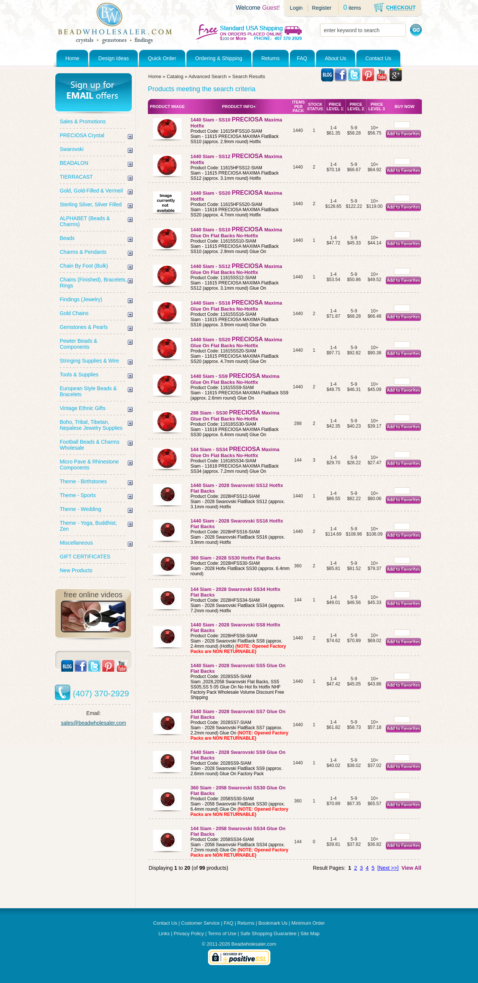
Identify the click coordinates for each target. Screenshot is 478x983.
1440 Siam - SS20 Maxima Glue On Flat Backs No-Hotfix (236, 342)
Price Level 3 (376, 106)
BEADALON (74, 163)
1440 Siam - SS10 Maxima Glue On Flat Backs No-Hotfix (236, 232)
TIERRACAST (76, 177)
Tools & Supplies (79, 375)
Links (164, 933)
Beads (67, 238)
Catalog (175, 76)
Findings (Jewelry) (81, 299)
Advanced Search (208, 76)
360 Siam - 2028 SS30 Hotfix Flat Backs (236, 558)
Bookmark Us (273, 923)
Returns (270, 58)
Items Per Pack (298, 106)
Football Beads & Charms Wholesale (90, 445)
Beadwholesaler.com (254, 944)
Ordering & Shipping (218, 58)
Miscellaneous (76, 543)
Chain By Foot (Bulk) (84, 266)
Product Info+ (238, 106)
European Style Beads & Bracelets (88, 391)
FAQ (302, 58)
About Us (336, 58)
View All (411, 868)
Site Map (310, 933)
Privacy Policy (189, 933)
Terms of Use (222, 933)
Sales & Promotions (83, 121)
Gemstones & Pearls (84, 327)
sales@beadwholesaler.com (93, 723)
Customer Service (200, 923)
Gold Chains (74, 313)
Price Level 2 (355, 106)
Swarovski (72, 149)
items (354, 8)
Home (72, 58)
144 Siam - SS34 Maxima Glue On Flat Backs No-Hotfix (234, 452)
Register (321, 8)
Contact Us (378, 58)
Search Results (248, 76)
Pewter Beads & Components (78, 344)
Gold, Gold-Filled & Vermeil (91, 191)
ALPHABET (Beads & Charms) (85, 221)
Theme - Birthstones (83, 481)
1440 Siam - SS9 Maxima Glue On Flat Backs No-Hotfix (234, 379)
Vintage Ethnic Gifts (83, 408)
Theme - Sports (78, 495)
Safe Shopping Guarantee (268, 933)
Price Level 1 (334, 106)
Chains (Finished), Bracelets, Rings (93, 283)
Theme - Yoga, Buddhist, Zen (88, 526)
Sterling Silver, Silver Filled (91, 204)
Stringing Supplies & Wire (89, 361)
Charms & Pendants (83, 252)
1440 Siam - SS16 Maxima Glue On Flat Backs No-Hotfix (236, 306)
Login (296, 8)
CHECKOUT (401, 7)
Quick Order (162, 58)
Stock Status (315, 106)
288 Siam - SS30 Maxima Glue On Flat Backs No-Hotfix (234, 416)
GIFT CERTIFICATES (85, 557)
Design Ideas (113, 58)
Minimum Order (308, 923)
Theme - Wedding (80, 509)
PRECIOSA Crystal (82, 135)
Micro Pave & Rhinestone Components (89, 465)
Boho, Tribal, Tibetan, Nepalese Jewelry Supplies (91, 425)
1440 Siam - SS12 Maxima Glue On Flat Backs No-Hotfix (236, 269)
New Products (76, 570)
